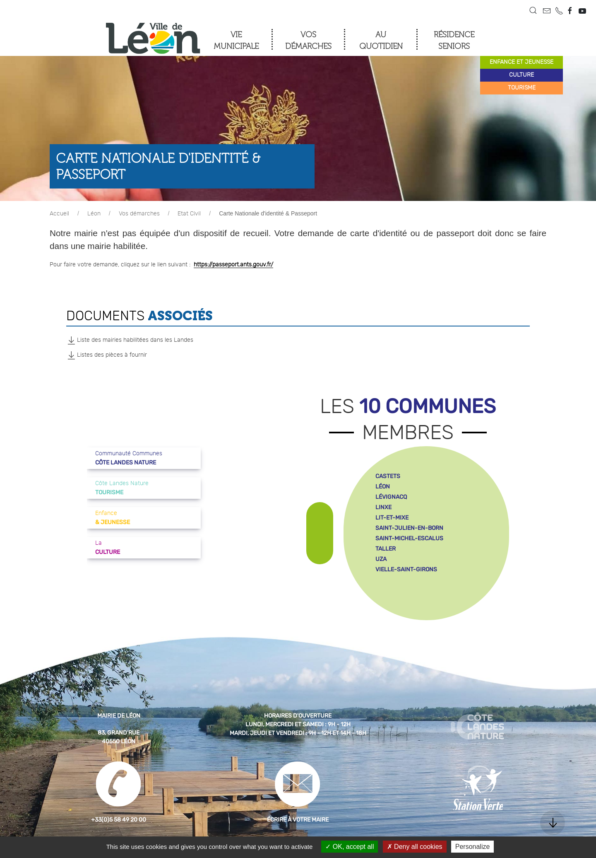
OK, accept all (349, 846)
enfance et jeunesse (521, 62)
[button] (533, 10)
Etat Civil (189, 214)
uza (381, 559)
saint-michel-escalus (409, 538)
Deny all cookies (414, 846)
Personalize (472, 846)
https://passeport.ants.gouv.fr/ (233, 265)
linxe (383, 507)
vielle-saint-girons (406, 569)
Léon (94, 214)
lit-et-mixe (392, 517)
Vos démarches (139, 214)
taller (385, 548)
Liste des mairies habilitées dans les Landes (129, 340)
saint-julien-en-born (409, 528)
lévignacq (391, 496)
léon (382, 486)
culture (521, 75)
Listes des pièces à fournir (106, 355)
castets (387, 476)
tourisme (522, 88)
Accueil (59, 214)
